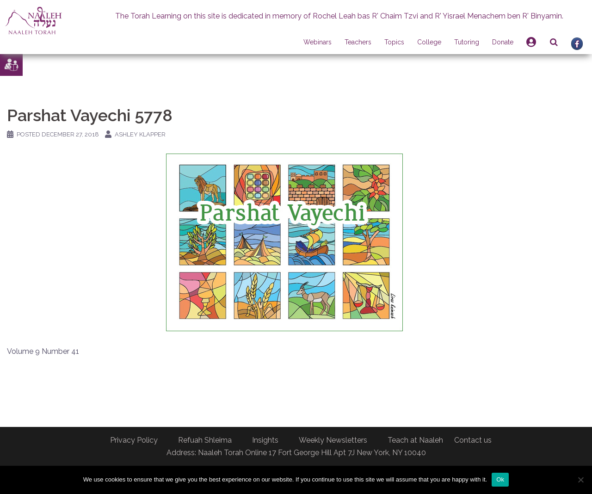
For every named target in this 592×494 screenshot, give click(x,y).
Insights (265, 440)
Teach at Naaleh (415, 440)
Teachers (358, 42)
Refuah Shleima (205, 440)
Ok (500, 479)
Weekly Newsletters (333, 440)
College (429, 42)
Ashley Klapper (140, 134)
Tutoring (466, 42)
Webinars (317, 42)
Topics (394, 42)
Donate (502, 42)
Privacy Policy (134, 440)
